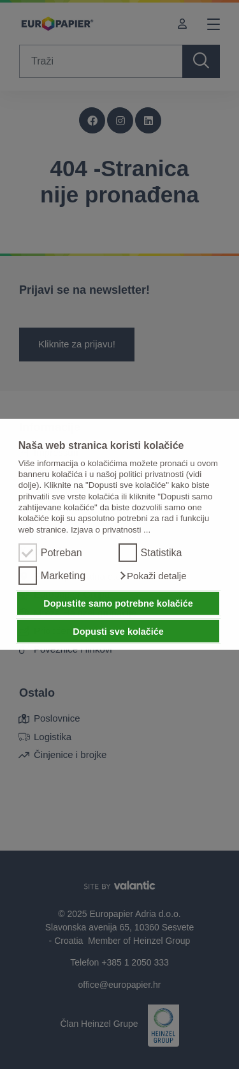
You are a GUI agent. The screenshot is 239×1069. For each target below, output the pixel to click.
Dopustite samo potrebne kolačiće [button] (117, 603)
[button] (153, 576)
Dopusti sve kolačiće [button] (118, 631)
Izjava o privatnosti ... (110, 529)
